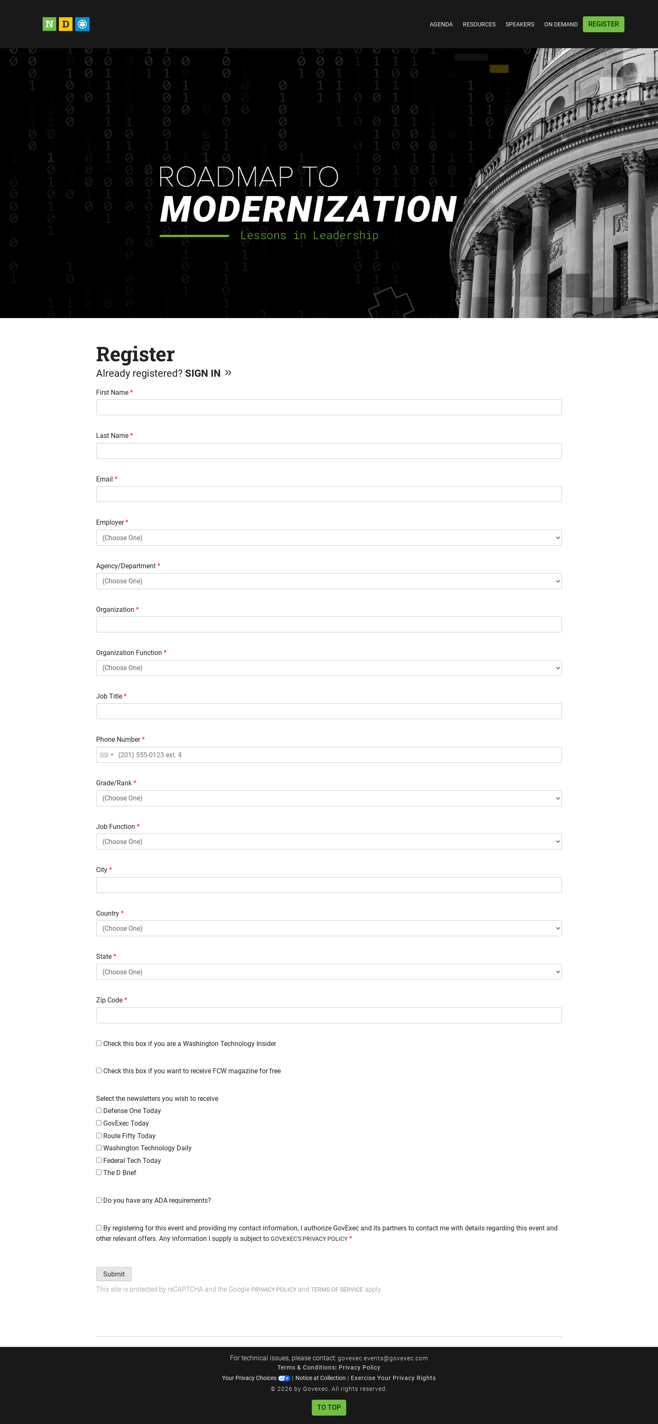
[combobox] (106, 754)
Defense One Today (128, 1111)
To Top (329, 1407)
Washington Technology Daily (144, 1148)
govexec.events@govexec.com (383, 1358)
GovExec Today (122, 1123)
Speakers (520, 24)
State (106, 957)
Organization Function (131, 653)
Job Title (111, 696)
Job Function (118, 827)
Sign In (209, 373)
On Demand (561, 24)
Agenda (441, 24)
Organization (117, 610)
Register (603, 24)
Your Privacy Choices (256, 1378)
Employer (112, 522)
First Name (114, 392)
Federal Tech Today (128, 1161)
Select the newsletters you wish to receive (157, 1099)
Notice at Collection (320, 1378)
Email (107, 479)
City (104, 870)
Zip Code (111, 1000)
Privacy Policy (273, 1289)
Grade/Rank (116, 783)
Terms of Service (337, 1289)
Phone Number (120, 739)
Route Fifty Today (126, 1136)
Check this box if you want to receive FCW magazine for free (188, 1071)
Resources (479, 24)
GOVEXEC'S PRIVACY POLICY (309, 1238)
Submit (114, 1274)
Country (110, 913)
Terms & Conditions (306, 1367)
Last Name (114, 436)
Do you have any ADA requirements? (153, 1200)
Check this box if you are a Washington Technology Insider (186, 1044)
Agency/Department (128, 566)
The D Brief (116, 1173)
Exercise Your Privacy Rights (393, 1378)
